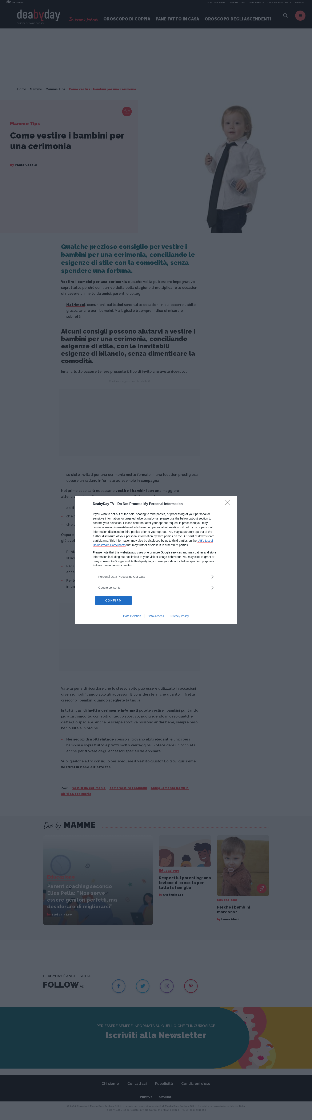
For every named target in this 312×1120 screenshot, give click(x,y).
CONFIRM (115, 600)
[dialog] (156, 560)
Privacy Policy (180, 616)
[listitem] (156, 576)
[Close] (229, 504)
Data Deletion (132, 616)
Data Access (156, 616)
